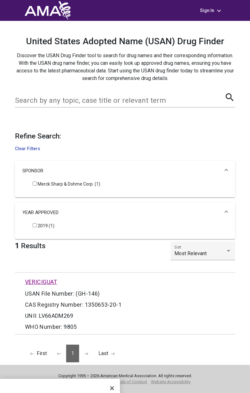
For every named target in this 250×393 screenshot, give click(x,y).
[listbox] (202, 253)
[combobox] (119, 100)
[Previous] (38, 353)
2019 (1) (43, 225)
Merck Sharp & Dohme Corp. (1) (66, 184)
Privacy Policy (100, 381)
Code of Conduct (131, 381)
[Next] (86, 353)
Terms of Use (71, 381)
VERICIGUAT (41, 282)
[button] (125, 171)
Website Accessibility (171, 381)
